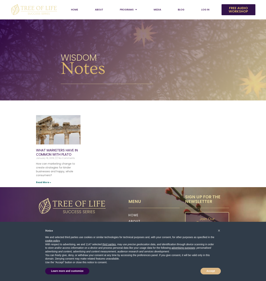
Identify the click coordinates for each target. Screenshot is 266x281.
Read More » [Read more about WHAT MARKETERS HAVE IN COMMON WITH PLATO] (43, 182)
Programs (128, 10)
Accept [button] (210, 270)
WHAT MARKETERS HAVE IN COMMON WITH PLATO (57, 152)
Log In (205, 9)
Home (74, 9)
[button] (219, 231)
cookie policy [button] (52, 240)
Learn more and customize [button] (67, 270)
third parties (109, 244)
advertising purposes (183, 247)
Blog (181, 9)
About (99, 9)
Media (157, 9)
